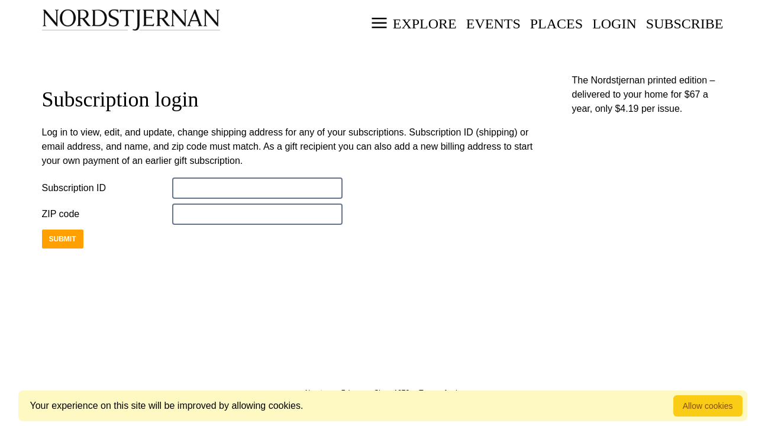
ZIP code (61, 214)
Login (614, 23)
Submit (62, 239)
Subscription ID (74, 188)
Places (556, 23)
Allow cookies (708, 406)
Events (493, 23)
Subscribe (685, 23)
